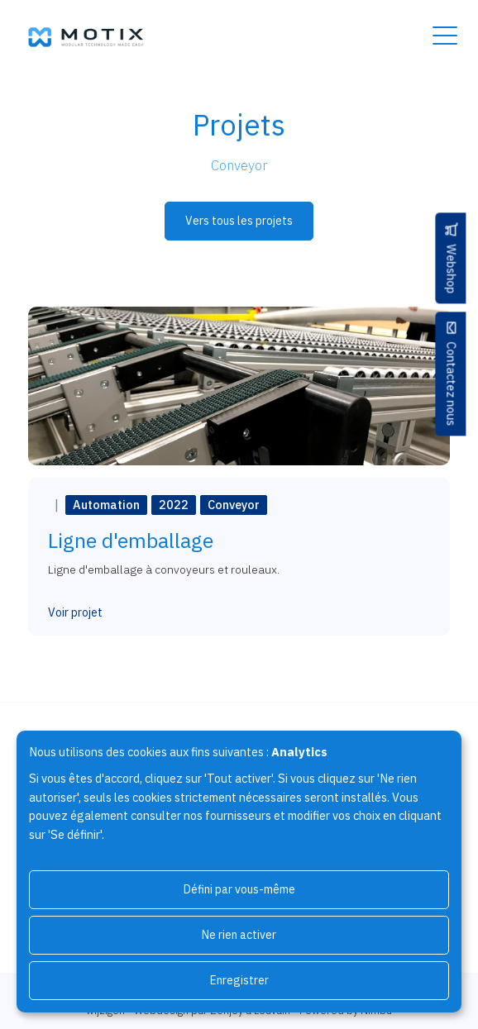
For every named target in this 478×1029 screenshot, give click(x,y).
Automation (106, 504)
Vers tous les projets (239, 220)
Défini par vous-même (239, 889)
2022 (174, 504)
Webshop (451, 268)
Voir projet (75, 612)
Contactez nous (451, 383)
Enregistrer (239, 980)
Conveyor (234, 504)
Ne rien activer (239, 934)
